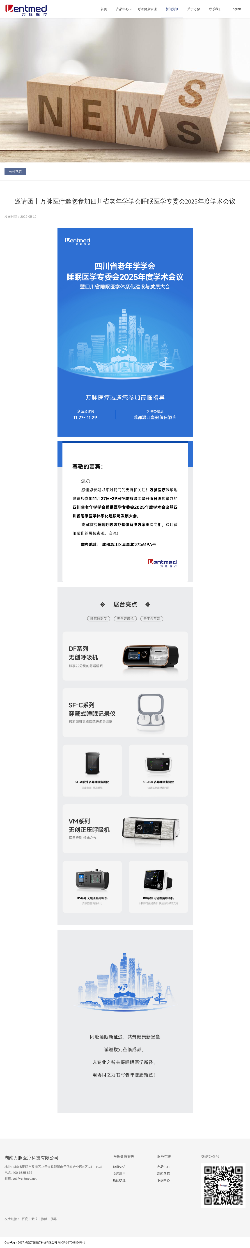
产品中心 (122, 9)
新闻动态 (163, 1173)
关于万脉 (193, 9)
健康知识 (119, 1167)
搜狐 (44, 1219)
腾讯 (54, 1219)
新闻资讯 (172, 9)
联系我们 (215, 9)
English (236, 9)
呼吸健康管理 (147, 9)
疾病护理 (119, 1180)
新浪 (34, 1219)
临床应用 (119, 1173)
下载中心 (163, 1180)
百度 (25, 1219)
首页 (104, 9)
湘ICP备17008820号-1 (71, 1242)
